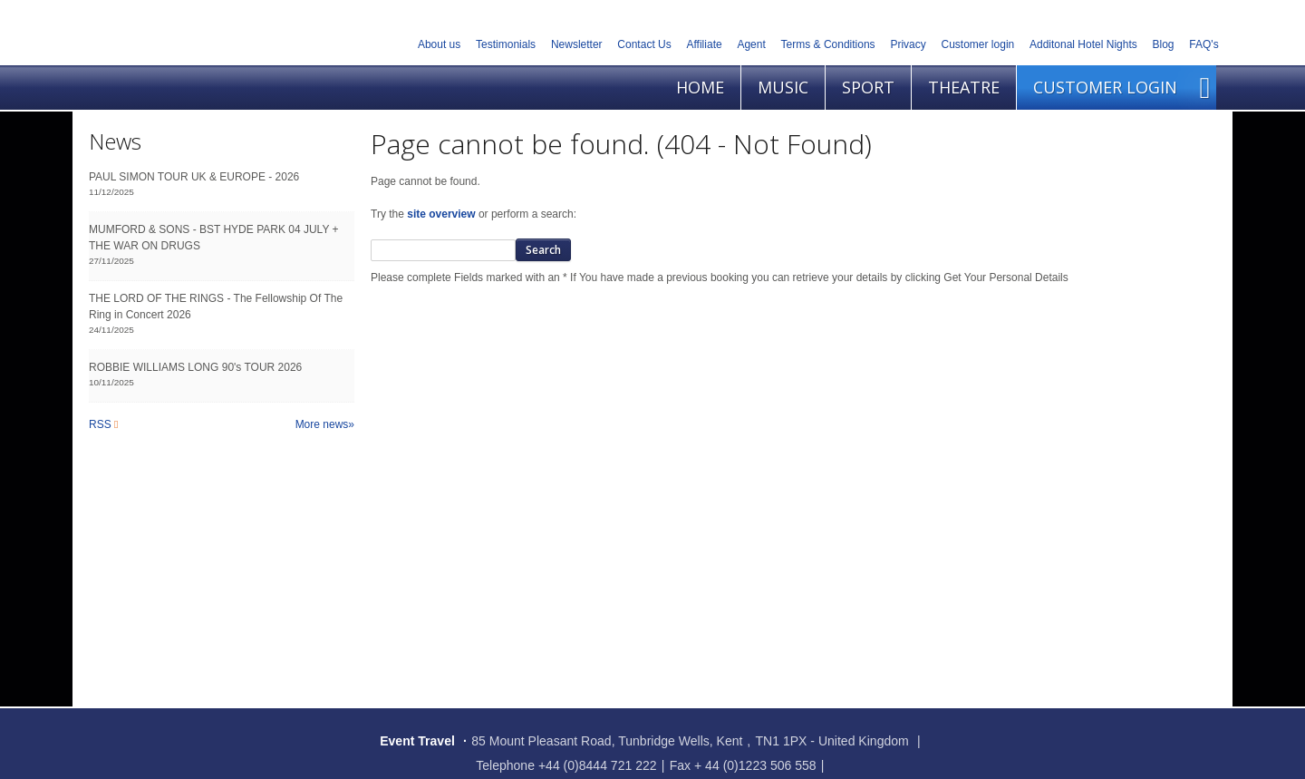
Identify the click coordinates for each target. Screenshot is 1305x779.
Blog (1163, 44)
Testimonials (506, 44)
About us (439, 44)
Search (543, 250)
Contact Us (644, 44)
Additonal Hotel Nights (1083, 44)
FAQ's (1203, 44)
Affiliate (704, 44)
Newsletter (577, 44)
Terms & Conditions (828, 44)
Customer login (978, 44)
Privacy (907, 44)
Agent (751, 44)
